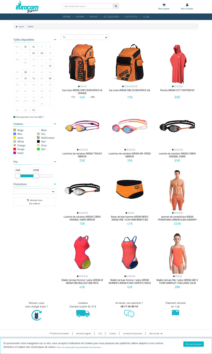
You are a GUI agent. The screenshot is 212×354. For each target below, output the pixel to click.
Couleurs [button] (34, 124)
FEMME (67, 16)
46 (17, 78)
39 (33, 84)
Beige (20, 130)
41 (42, 84)
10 (33, 59)
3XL (17, 59)
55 (50, 53)
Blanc (44, 130)
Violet (20, 153)
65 (33, 53)
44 (50, 72)
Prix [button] (34, 162)
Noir (43, 141)
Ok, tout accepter (193, 344)
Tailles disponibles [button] (34, 40)
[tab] (34, 40)
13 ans (25, 61)
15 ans (34, 99)
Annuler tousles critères (34, 201)
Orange (21, 145)
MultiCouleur (48, 138)
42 (42, 72)
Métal (20, 141)
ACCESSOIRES (111, 16)
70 (25, 78)
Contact (112, 333)
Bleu (19, 134)
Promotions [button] (34, 184)
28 (50, 59)
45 (33, 91)
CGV (100, 333)
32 (42, 65)
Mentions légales (83, 333)
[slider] (17, 176)
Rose (44, 145)
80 (42, 78)
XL (34, 46)
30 (33, 65)
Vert (43, 149)
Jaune (20, 138)
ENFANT (93, 16)
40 (33, 72)
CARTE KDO (131, 16)
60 (42, 53)
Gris (43, 134)
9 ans (17, 99)
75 (33, 78)
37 (25, 84)
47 (50, 91)
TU (33, 110)
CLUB (146, 16)
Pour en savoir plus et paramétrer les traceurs (79, 347)
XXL (25, 110)
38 (25, 72)
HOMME (80, 16)
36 (17, 72)
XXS (17, 46)
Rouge (21, 149)
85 (50, 78)
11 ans (25, 99)
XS (42, 97)
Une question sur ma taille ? (28, 117)
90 (17, 84)
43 (17, 91)
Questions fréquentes (132, 333)
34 (50, 65)
